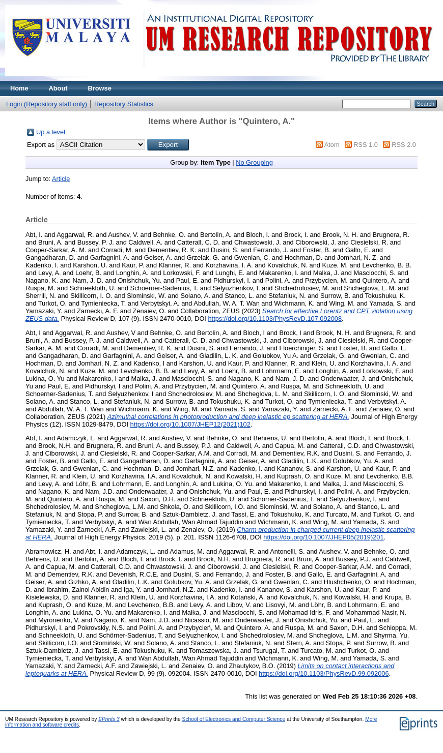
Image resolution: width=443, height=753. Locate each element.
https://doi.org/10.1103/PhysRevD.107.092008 (275, 318)
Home (19, 88)
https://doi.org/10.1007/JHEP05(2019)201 (323, 537)
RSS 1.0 (365, 144)
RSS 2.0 (404, 144)
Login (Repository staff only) (46, 104)
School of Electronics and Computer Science (234, 719)
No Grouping (254, 162)
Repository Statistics (123, 104)
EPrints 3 (109, 719)
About (58, 88)
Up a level (50, 132)
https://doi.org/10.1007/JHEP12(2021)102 (190, 424)
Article (61, 179)
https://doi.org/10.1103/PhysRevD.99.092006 (324, 673)
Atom (332, 144)
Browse (100, 88)
